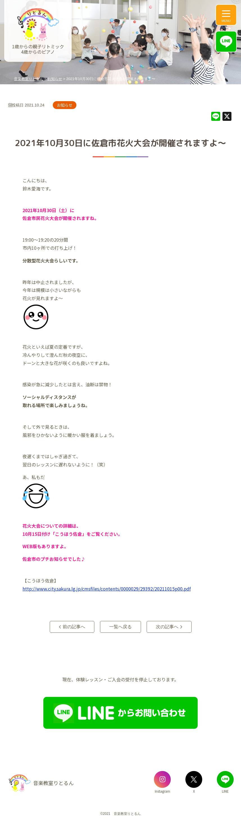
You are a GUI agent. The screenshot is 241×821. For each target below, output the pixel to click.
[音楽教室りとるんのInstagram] (162, 779)
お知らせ (64, 105)
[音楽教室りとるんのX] (193, 779)
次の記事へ (167, 626)
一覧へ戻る (120, 626)
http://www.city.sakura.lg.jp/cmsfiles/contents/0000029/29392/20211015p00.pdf (106, 588)
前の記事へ (74, 626)
